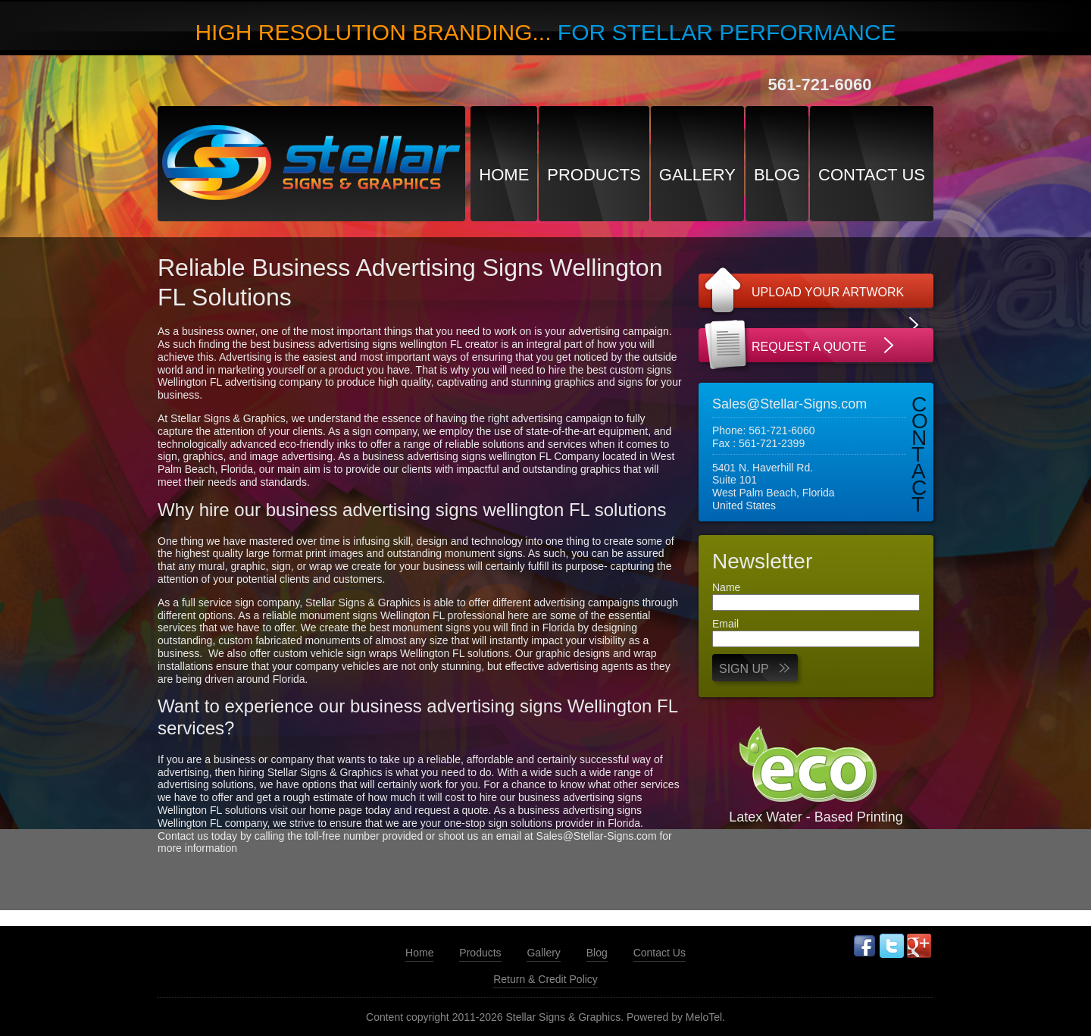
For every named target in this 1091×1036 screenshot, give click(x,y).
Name (726, 587)
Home (504, 174)
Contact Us (871, 174)
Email (725, 624)
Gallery (697, 174)
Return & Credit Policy (545, 979)
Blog (777, 174)
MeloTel (704, 1017)
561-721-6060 (819, 84)
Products (593, 174)
